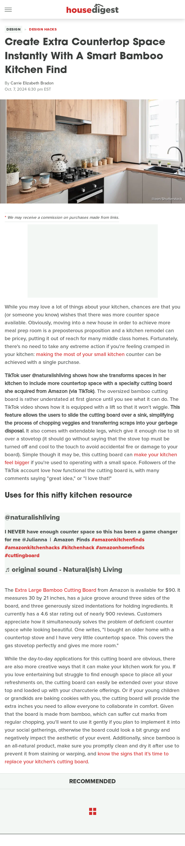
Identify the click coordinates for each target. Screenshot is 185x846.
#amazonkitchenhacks (32, 547)
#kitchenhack (77, 547)
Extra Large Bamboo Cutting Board (55, 590)
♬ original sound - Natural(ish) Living (63, 569)
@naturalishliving (32, 517)
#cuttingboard (22, 555)
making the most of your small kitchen (80, 354)
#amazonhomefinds (120, 547)
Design (13, 29)
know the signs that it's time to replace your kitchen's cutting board (87, 757)
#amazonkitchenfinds (118, 539)
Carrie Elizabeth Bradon (32, 83)
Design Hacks (43, 29)
